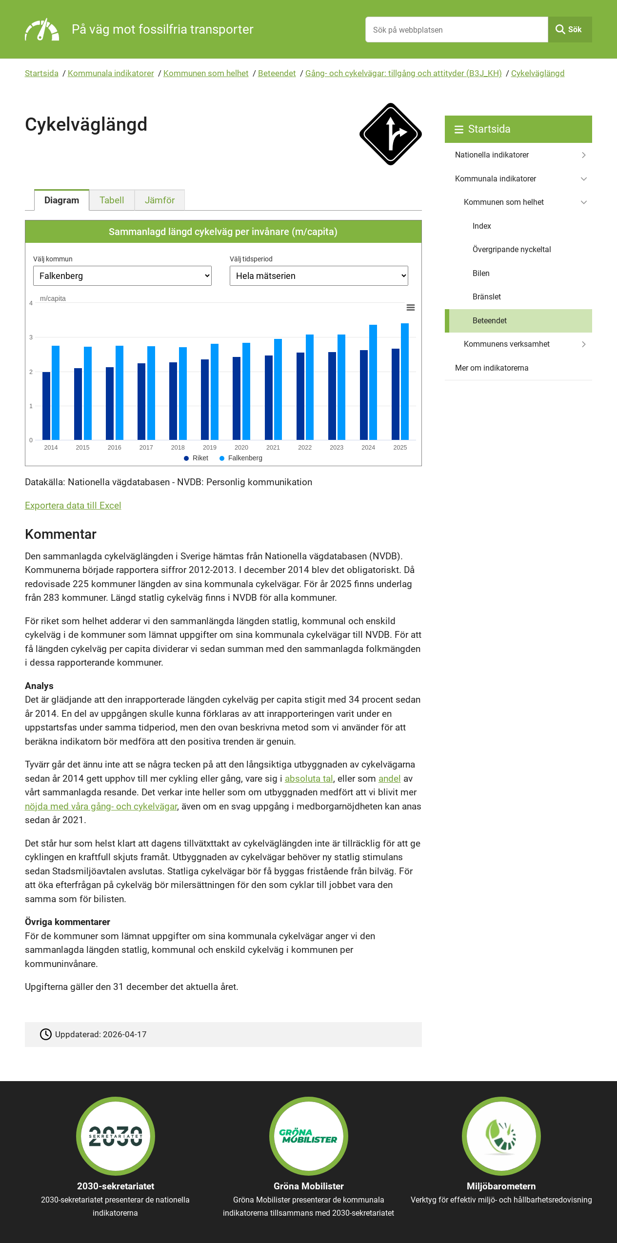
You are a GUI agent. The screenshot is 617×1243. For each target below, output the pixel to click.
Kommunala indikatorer (111, 73)
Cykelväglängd (538, 73)
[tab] (61, 200)
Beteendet (277, 73)
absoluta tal (309, 778)
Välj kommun (53, 259)
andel (389, 778)
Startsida (42, 73)
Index (482, 226)
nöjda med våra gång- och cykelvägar (101, 806)
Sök (575, 29)
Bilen (481, 273)
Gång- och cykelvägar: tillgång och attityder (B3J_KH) (403, 73)
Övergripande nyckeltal (512, 249)
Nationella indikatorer (492, 154)
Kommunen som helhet (206, 73)
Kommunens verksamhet (507, 344)
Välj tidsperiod (251, 259)
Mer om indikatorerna (492, 368)
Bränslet (487, 296)
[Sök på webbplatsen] (457, 29)
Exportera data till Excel (73, 505)
